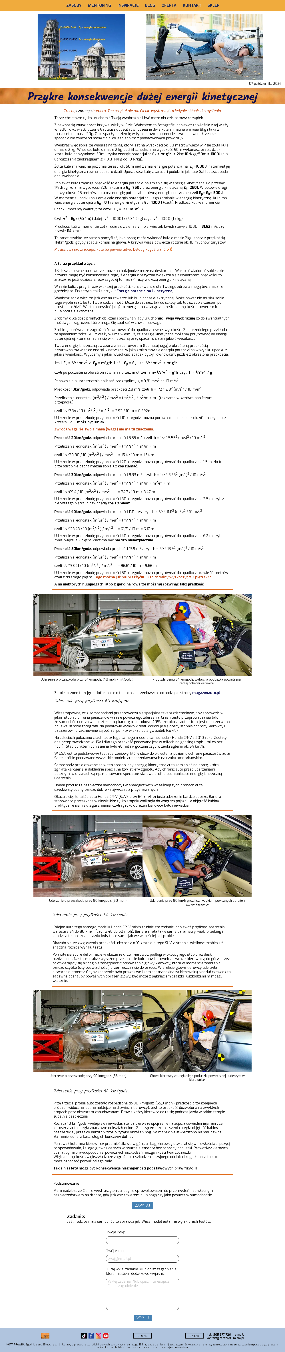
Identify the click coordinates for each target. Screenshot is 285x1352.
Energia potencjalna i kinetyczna (144, 291)
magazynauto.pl (206, 692)
